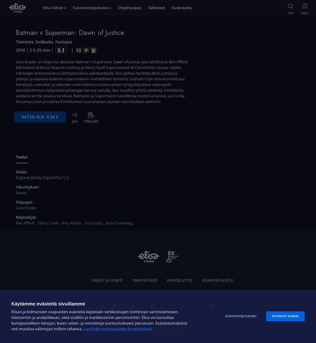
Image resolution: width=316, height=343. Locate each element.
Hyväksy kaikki (285, 316)
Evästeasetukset (241, 316)
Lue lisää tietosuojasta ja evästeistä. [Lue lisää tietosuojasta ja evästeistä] (118, 328)
